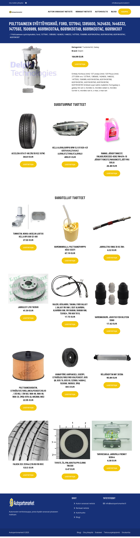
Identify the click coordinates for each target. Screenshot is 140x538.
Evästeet (98, 532)
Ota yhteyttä (88, 532)
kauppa (124, 12)
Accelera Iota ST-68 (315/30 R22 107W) (28, 153)
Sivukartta (126, 532)
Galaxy (96, 47)
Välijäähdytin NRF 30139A (112, 374)
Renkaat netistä (84, 11)
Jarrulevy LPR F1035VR (28, 307)
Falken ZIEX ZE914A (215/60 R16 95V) (28, 464)
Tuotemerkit (87, 47)
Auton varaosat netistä (60, 11)
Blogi (114, 11)
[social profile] (26, 3)
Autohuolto (101, 11)
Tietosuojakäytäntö (112, 532)
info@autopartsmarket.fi (120, 3)
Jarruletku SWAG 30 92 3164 (111, 246)
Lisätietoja (80, 64)
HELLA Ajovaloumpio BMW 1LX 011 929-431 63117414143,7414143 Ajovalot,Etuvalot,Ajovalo (70, 150)
